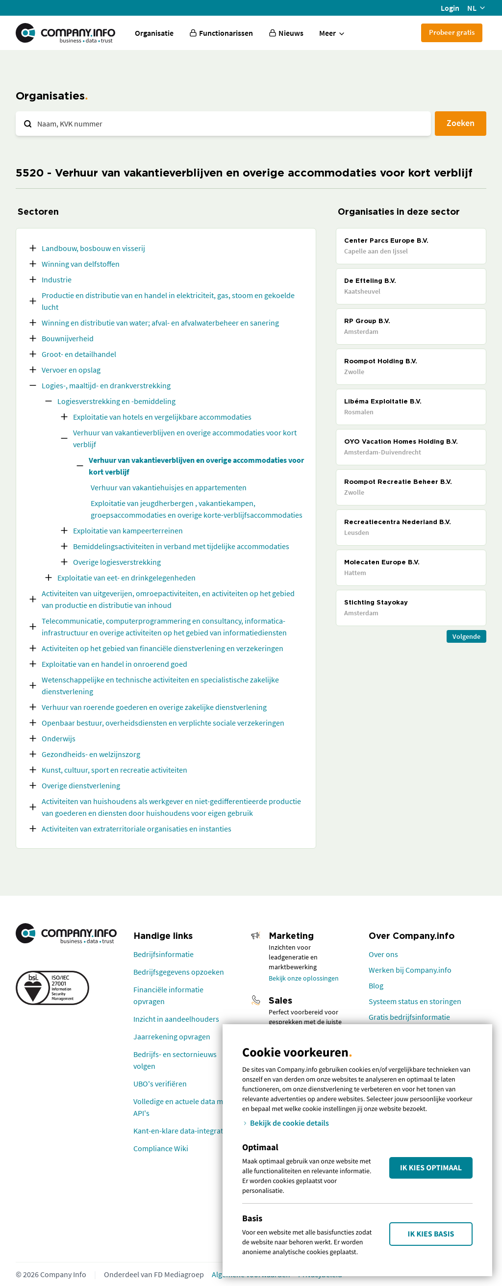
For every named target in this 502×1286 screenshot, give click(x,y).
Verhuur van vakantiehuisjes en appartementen (169, 487)
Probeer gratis (452, 32)
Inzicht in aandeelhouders (176, 1019)
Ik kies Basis (431, 1234)
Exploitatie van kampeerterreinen (128, 530)
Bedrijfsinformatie (163, 954)
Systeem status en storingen (415, 1001)
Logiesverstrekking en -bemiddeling (116, 401)
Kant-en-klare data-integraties (182, 1130)
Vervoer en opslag (71, 370)
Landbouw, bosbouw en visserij (93, 248)
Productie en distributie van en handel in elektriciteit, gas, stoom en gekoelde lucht (168, 301)
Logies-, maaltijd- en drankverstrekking (106, 385)
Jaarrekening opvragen (171, 1036)
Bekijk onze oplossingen (304, 978)
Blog (376, 985)
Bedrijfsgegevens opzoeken (178, 972)
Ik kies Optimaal (431, 1168)
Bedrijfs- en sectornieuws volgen (175, 1060)
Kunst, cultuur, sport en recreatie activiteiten (114, 770)
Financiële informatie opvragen (168, 995)
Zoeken (461, 122)
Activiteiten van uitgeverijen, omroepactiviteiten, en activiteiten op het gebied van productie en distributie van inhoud (168, 599)
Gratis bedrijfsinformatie (409, 1017)
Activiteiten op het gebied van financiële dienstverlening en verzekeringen (162, 648)
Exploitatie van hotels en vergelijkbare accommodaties (162, 417)
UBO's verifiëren (160, 1083)
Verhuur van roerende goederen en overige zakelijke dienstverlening (154, 707)
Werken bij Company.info (410, 970)
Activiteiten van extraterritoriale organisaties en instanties (136, 828)
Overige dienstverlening (81, 785)
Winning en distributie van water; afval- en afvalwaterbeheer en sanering (160, 323)
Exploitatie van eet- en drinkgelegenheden (126, 577)
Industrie (57, 279)
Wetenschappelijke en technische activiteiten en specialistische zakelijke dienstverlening (160, 685)
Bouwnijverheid (68, 338)
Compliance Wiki (160, 1148)
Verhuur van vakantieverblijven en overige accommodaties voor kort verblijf (185, 438)
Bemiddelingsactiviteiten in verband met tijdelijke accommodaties (181, 546)
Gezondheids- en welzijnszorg (91, 754)
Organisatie (154, 33)
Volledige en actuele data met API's (181, 1107)
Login (450, 8)
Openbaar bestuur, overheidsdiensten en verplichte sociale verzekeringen (163, 723)
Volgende (466, 636)
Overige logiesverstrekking (117, 562)
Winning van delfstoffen (81, 264)
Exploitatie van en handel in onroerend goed (114, 664)
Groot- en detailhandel (79, 354)
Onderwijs (58, 738)
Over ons (383, 954)
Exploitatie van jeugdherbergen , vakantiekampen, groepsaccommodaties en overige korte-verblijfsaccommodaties (196, 509)
